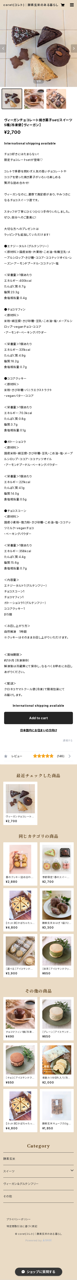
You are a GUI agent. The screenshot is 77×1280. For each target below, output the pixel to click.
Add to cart (38, 718)
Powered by (38, 1240)
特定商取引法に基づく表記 (22, 1226)
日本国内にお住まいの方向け (38, 730)
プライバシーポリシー (19, 1219)
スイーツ (9, 1171)
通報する (68, 740)
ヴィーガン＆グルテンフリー (21, 1183)
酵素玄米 (9, 1158)
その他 (7, 1196)
